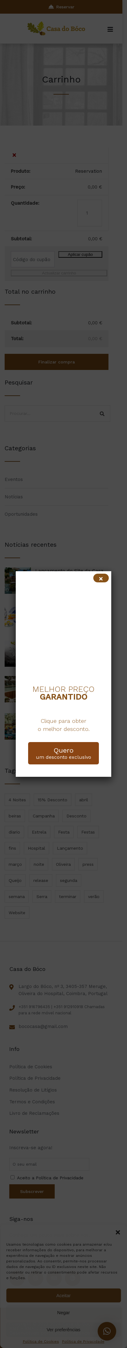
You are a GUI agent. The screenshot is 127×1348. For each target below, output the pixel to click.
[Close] (101, 578)
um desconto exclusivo (63, 753)
